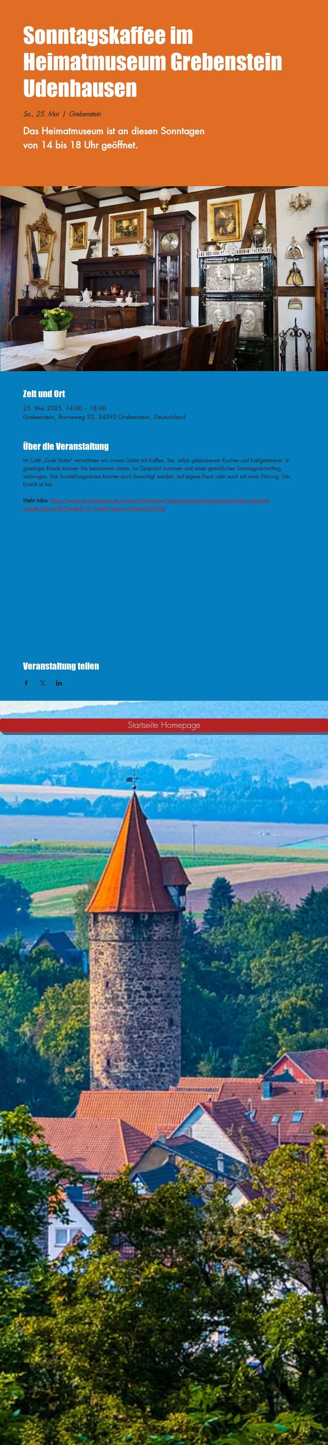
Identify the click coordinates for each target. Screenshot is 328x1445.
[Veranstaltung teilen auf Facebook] (26, 683)
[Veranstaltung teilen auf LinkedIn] (59, 683)
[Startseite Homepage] (164, 725)
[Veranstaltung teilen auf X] (42, 683)
